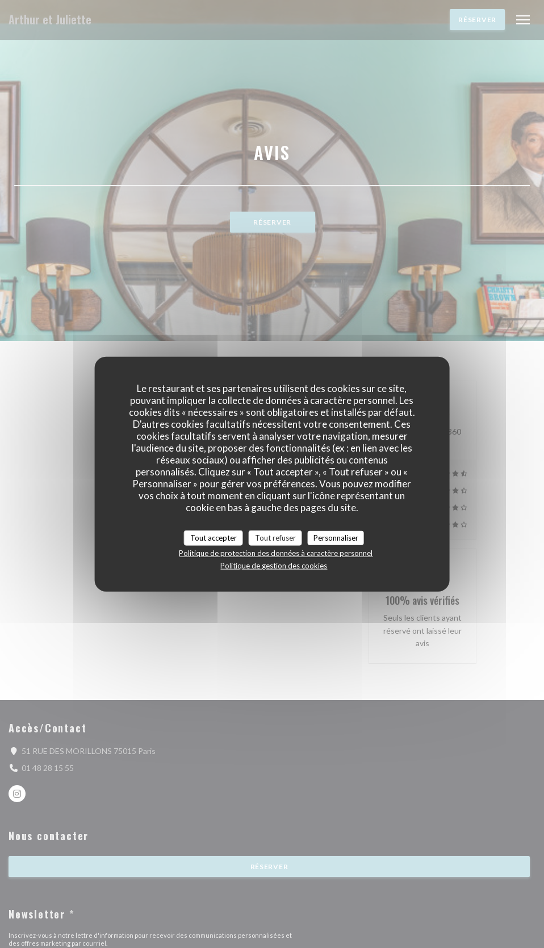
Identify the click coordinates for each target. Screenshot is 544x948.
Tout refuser (275, 537)
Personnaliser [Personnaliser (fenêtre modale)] (335, 537)
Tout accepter (213, 537)
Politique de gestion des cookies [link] (273, 565)
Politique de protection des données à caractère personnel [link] (276, 553)
